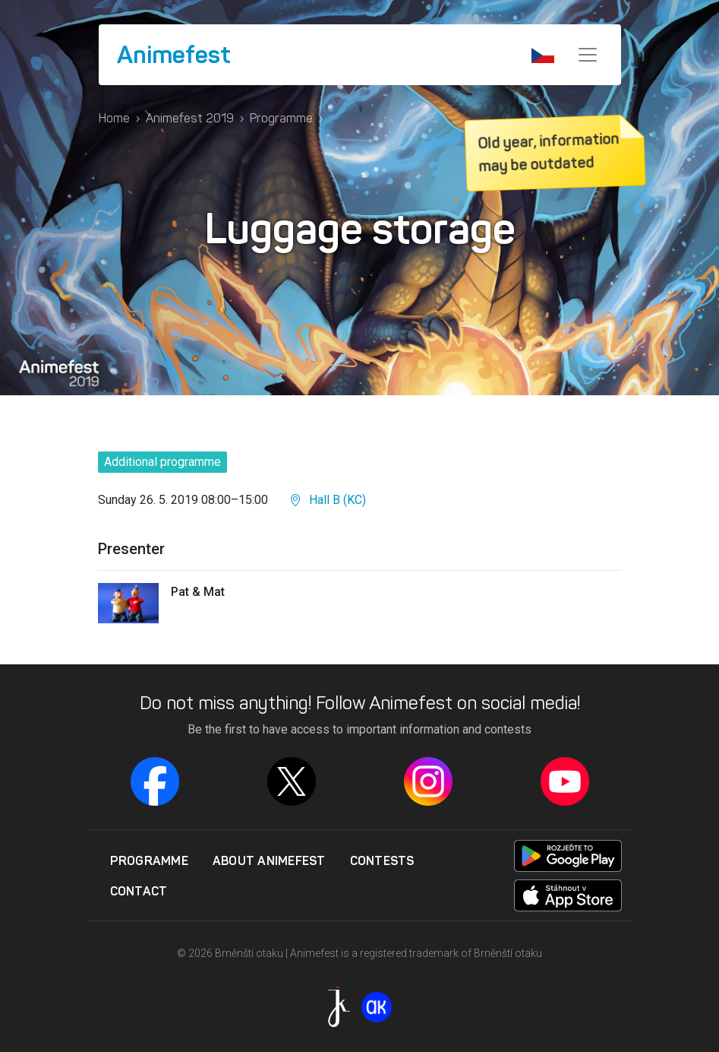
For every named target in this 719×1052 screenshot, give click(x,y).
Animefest (174, 55)
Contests (382, 860)
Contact (139, 890)
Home (114, 118)
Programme (281, 118)
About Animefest (269, 860)
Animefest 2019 (190, 118)
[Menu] (587, 55)
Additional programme (162, 462)
